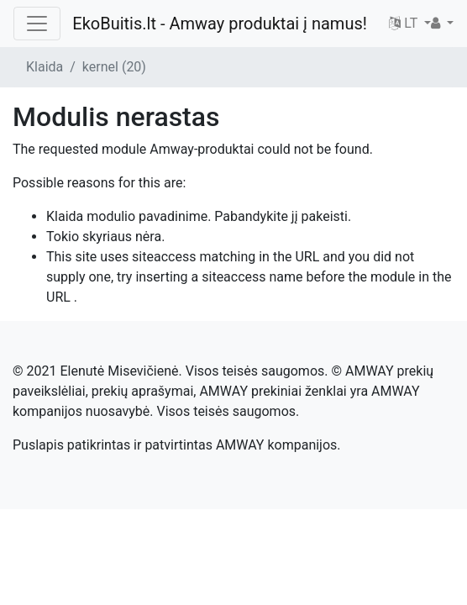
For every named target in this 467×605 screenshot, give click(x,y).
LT (405, 23)
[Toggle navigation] (36, 23)
